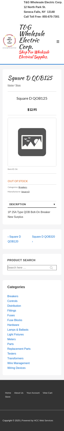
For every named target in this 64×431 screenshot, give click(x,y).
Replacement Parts (19, 348)
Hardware (13, 324)
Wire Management (18, 363)
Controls (12, 301)
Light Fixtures (15, 334)
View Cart (47, 393)
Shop (18, 85)
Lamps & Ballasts (18, 329)
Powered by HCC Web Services (37, 420)
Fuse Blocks (14, 320)
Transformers (15, 358)
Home (11, 85)
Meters (11, 339)
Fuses (11, 315)
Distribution (14, 305)
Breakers (23, 187)
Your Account (32, 393)
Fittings (11, 310)
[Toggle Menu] (58, 41)
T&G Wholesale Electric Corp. (31, 36)
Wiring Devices (16, 367)
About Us (18, 393)
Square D (25, 191)
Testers (11, 353)
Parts (10, 344)
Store (7, 396)
